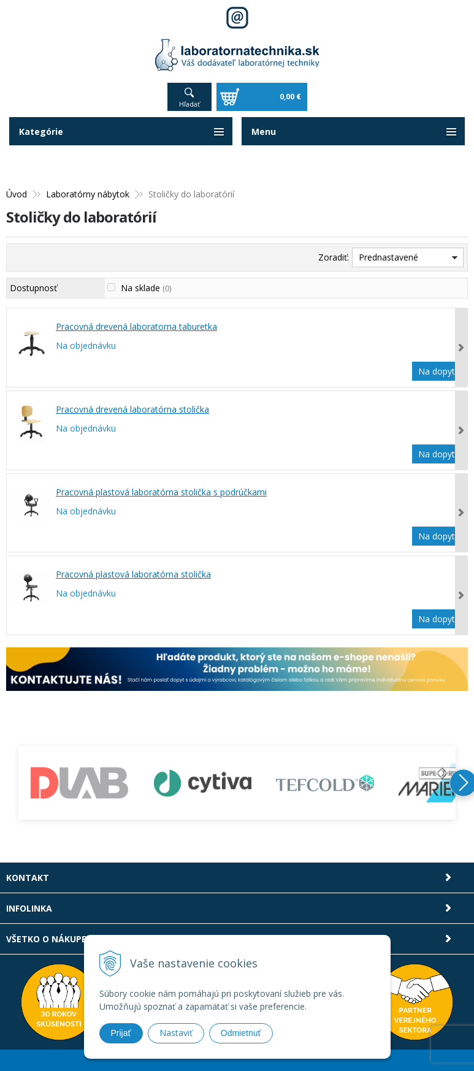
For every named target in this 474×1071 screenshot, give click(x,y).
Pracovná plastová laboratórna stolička (133, 574)
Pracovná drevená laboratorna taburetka (136, 326)
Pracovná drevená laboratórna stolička (132, 409)
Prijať (121, 1033)
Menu (263, 131)
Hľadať (189, 104)
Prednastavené (388, 257)
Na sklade (146, 288)
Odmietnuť (241, 1033)
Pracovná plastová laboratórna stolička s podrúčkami (161, 492)
